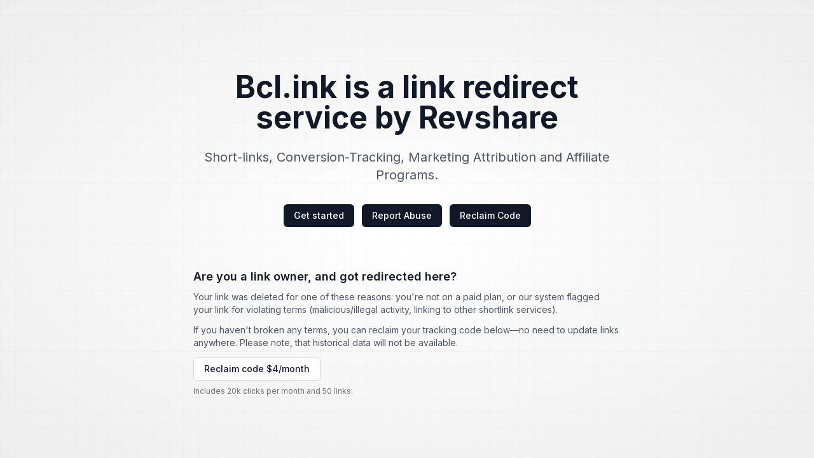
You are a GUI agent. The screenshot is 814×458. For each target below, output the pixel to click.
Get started (319, 215)
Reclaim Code (490, 215)
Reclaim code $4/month (257, 368)
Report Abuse (402, 215)
